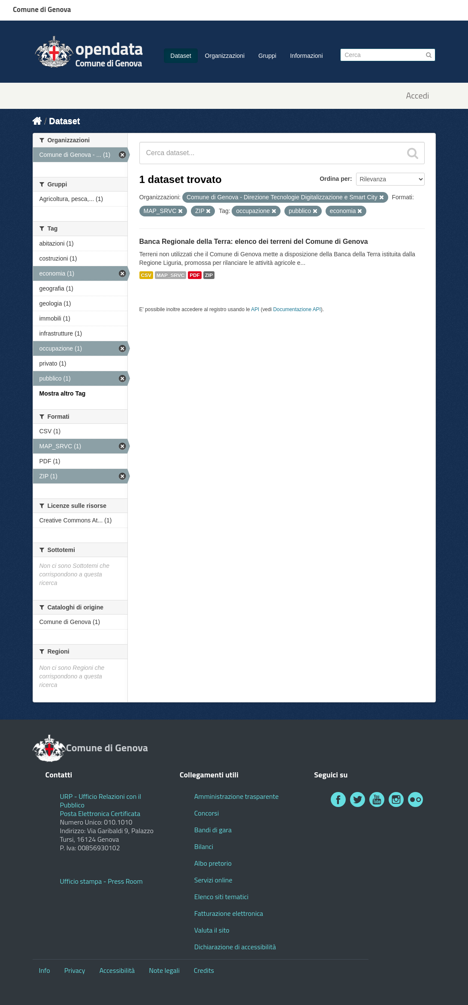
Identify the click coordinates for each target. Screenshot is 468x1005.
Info (44, 970)
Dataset (180, 55)
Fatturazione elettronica (228, 913)
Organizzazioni (225, 55)
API (255, 309)
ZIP (209, 275)
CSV (146, 275)
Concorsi (206, 813)
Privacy (74, 970)
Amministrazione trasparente (236, 796)
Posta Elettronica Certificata (100, 813)
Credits (204, 970)
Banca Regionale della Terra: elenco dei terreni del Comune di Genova (253, 241)
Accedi (417, 96)
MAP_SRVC (171, 275)
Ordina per (335, 178)
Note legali (164, 970)
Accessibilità (117, 970)
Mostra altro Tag (62, 393)
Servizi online (213, 880)
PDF (195, 275)
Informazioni (306, 55)
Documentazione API (297, 309)
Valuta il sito (211, 930)
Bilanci (203, 846)
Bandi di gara (213, 830)
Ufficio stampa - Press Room (101, 881)
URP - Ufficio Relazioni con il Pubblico (101, 800)
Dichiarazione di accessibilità (235, 947)
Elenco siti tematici (221, 896)
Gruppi (267, 55)
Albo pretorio (213, 863)
